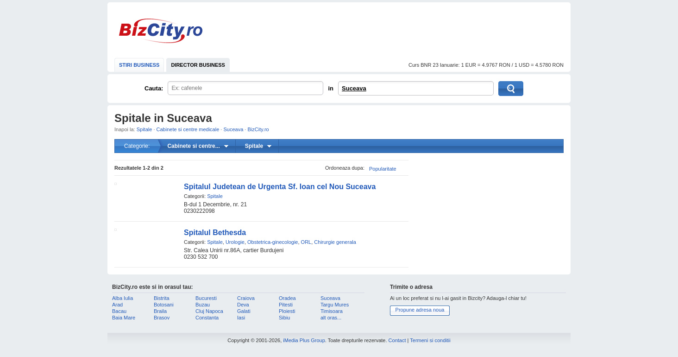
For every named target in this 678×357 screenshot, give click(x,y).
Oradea (287, 298)
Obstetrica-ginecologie (272, 242)
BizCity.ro (160, 31)
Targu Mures (334, 304)
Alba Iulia (122, 298)
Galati (244, 311)
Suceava (354, 88)
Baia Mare (123, 317)
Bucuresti (206, 298)
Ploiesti (287, 311)
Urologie (235, 242)
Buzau (202, 304)
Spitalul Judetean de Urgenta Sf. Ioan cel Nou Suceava (280, 187)
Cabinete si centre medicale (188, 129)
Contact (397, 340)
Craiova (246, 298)
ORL (306, 242)
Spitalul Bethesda (215, 232)
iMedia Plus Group (304, 340)
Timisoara (331, 311)
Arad (117, 304)
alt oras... (330, 317)
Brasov (162, 317)
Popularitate (382, 169)
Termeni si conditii (430, 340)
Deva (243, 304)
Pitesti (286, 304)
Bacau (119, 311)
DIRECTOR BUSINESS (198, 65)
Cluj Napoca (209, 311)
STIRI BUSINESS (139, 65)
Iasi (241, 317)
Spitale (144, 129)
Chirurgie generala (335, 242)
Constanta (207, 317)
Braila (160, 311)
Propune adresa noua (420, 309)
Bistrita (162, 298)
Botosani (164, 304)
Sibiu (284, 317)
